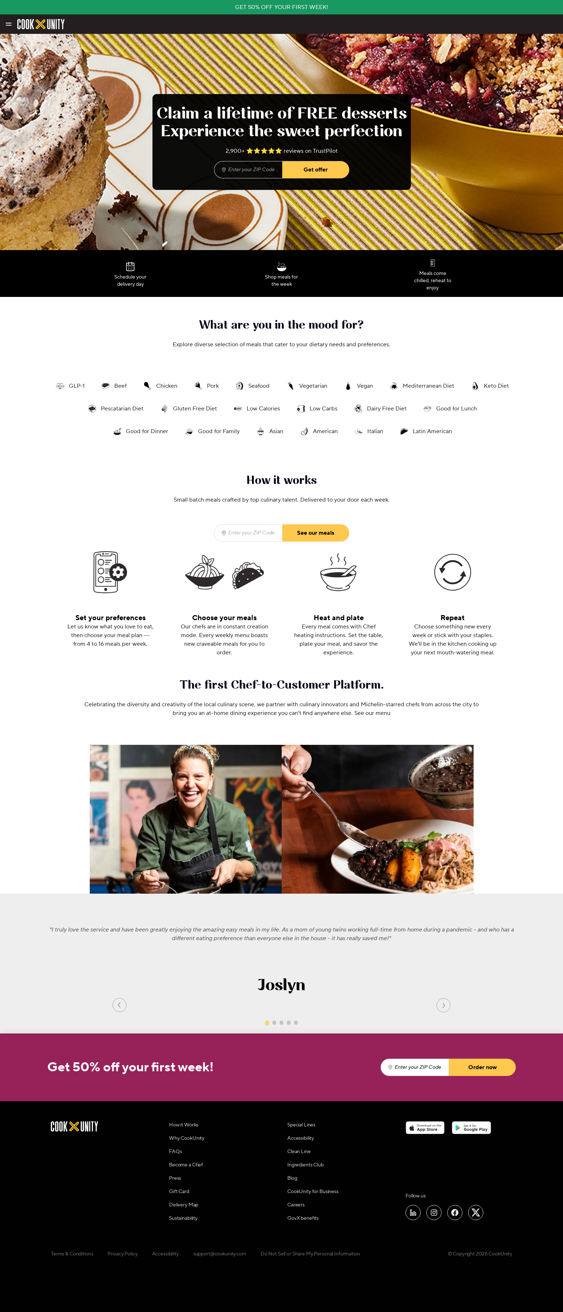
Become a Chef (186, 1165)
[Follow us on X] (475, 1212)
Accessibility (300, 1138)
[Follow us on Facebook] (455, 1212)
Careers (296, 1205)
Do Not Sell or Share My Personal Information (310, 1254)
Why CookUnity (186, 1138)
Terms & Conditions (72, 1254)
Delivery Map (183, 1205)
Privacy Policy (122, 1254)
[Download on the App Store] (425, 1128)
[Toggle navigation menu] (8, 24)
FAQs (175, 1151)
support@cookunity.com (219, 1254)
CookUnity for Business (312, 1191)
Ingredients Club (305, 1165)
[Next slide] (443, 1005)
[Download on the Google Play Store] (471, 1128)
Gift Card (179, 1191)
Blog (292, 1178)
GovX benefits (303, 1218)
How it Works (183, 1125)
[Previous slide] (119, 1005)
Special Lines (301, 1125)
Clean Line (299, 1151)
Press (175, 1178)
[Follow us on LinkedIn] (413, 1212)
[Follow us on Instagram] (434, 1212)
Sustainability (183, 1218)
